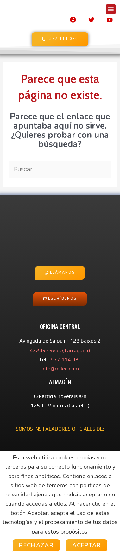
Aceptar (86, 545)
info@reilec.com (60, 369)
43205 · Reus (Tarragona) (60, 350)
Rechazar (36, 545)
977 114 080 (66, 360)
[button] (111, 9)
